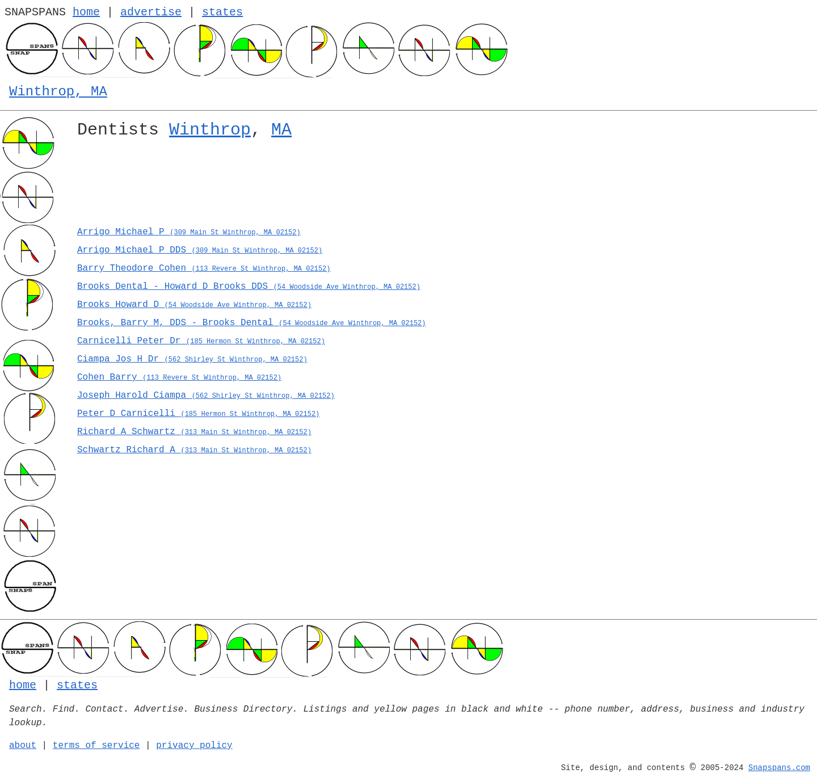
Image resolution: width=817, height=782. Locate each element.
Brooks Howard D (194, 305)
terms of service (96, 746)
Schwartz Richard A (194, 450)
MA (281, 130)
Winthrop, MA (58, 91)
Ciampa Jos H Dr (192, 359)
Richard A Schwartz (194, 432)
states (222, 12)
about (22, 746)
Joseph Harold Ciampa (206, 395)
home (86, 12)
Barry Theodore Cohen (203, 268)
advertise (151, 12)
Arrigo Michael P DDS (199, 250)
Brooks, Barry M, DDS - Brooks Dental (251, 323)
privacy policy (194, 746)
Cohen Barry (179, 377)
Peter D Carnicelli (198, 414)
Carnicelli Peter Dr (201, 341)
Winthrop (210, 130)
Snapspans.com (779, 767)
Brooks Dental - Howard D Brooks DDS (248, 286)
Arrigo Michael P (189, 232)
